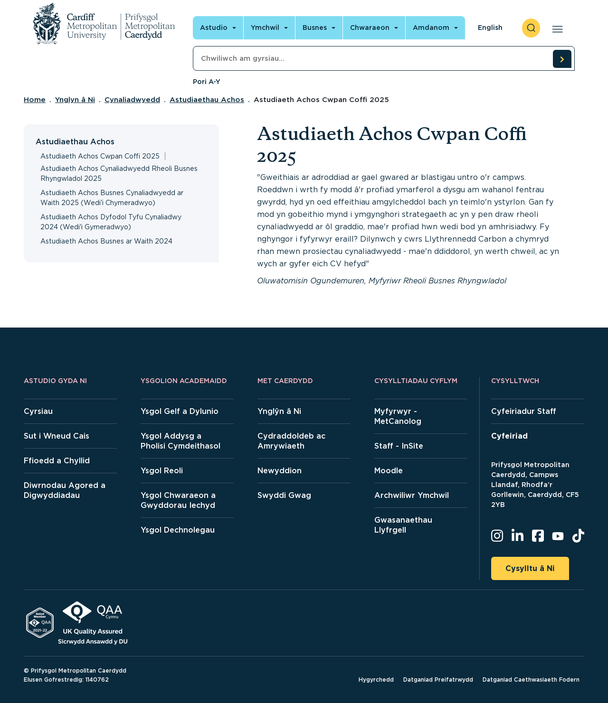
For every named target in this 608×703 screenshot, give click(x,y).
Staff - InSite (398, 445)
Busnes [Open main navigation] (315, 27)
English (490, 27)
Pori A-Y (206, 81)
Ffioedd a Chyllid (57, 460)
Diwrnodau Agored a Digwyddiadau (64, 490)
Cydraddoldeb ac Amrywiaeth (291, 440)
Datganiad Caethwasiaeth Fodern (531, 679)
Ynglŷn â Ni (279, 411)
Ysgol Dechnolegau (178, 529)
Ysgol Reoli (162, 470)
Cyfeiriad (509, 436)
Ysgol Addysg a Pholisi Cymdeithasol (180, 440)
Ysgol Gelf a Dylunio (179, 411)
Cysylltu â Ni (530, 568)
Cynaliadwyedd (132, 99)
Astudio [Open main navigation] (214, 27)
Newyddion (279, 470)
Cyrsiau (38, 411)
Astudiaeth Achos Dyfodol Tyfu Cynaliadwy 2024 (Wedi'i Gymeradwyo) (110, 222)
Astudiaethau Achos (207, 99)
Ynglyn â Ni (75, 99)
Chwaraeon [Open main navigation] (370, 27)
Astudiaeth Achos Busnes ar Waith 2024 (106, 241)
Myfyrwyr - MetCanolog (397, 416)
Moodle (388, 470)
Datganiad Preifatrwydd (438, 679)
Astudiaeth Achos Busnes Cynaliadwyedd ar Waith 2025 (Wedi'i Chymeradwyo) (111, 197)
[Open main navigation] (555, 28)
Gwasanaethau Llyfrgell (403, 525)
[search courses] (562, 59)
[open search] (531, 28)
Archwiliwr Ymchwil (411, 495)
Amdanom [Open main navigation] (431, 27)
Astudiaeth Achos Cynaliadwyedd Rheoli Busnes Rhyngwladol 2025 (119, 173)
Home (35, 99)
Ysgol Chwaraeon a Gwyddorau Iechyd (178, 500)
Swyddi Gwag (284, 495)
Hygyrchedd (376, 679)
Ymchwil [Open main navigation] (265, 27)
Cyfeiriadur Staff (523, 411)
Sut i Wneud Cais (56, 436)
